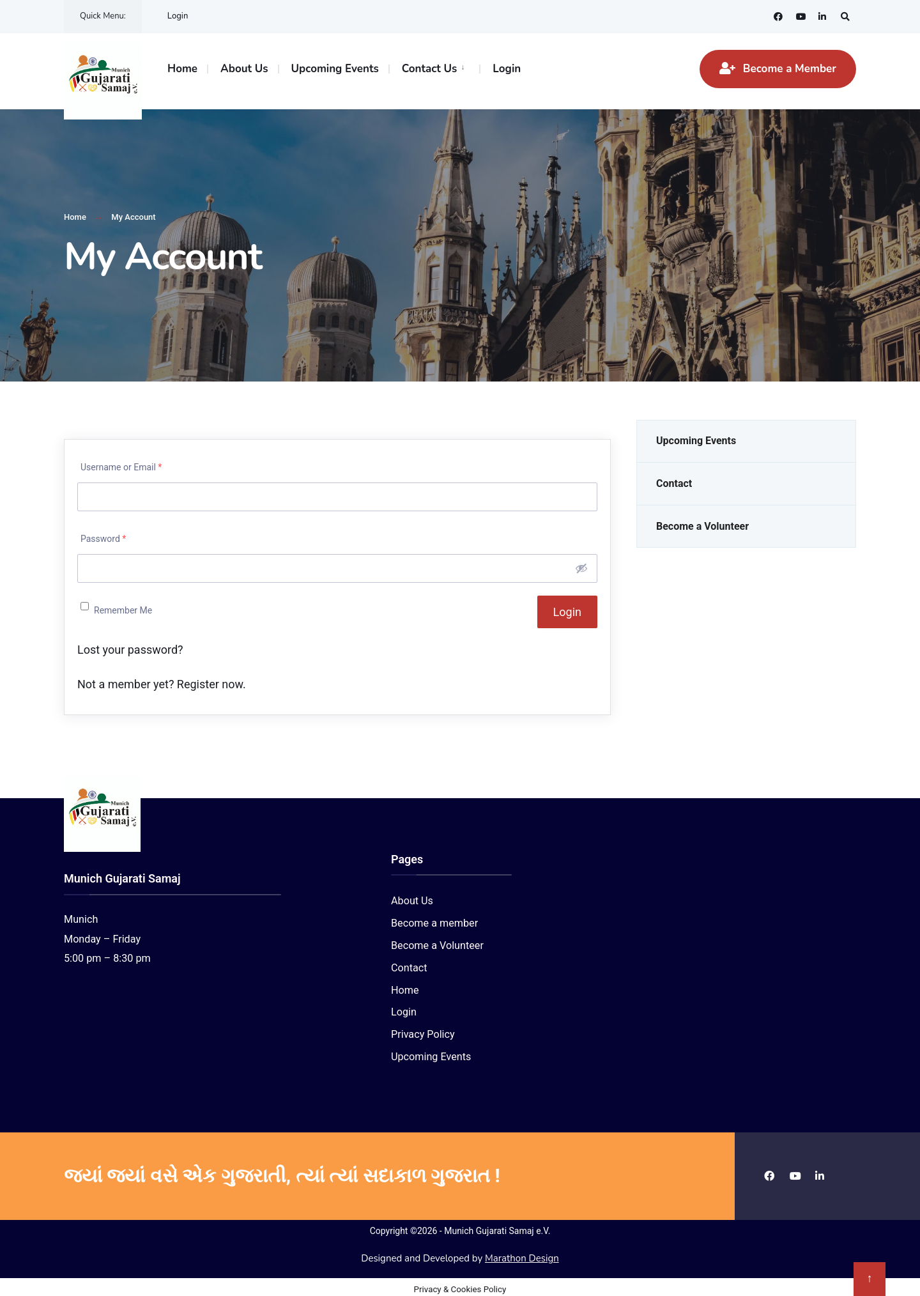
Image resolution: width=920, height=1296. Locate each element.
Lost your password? (130, 644)
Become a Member (777, 68)
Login (177, 16)
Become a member (434, 919)
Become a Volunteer (702, 522)
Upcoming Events (335, 68)
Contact (674, 479)
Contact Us (429, 68)
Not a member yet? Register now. (161, 679)
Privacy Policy (423, 1030)
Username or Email (121, 463)
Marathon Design (522, 1253)
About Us (244, 68)
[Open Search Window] (844, 16)
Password (103, 534)
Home (182, 68)
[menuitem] (434, 67)
